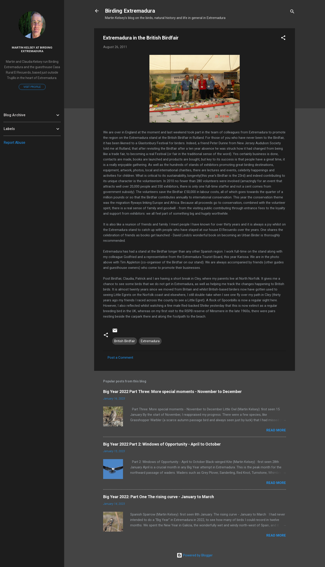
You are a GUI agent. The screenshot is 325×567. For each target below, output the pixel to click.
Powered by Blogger (195, 555)
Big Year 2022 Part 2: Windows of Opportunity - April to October (162, 444)
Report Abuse (14, 142)
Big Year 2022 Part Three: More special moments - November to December (172, 391)
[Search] (292, 12)
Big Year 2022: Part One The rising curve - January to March (158, 496)
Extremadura (150, 341)
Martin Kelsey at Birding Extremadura (32, 49)
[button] (283, 38)
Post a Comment (120, 358)
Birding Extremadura (130, 11)
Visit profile (32, 86)
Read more (276, 430)
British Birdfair (124, 341)
